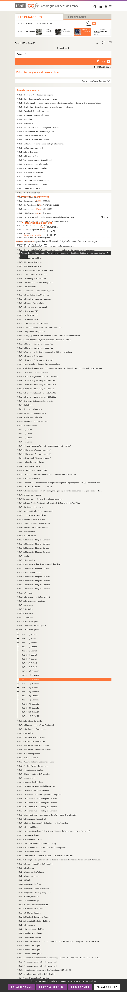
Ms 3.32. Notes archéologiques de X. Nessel (35, 360)
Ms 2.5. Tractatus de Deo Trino (30, 188)
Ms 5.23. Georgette (25, 593)
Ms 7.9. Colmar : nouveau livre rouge (33, 904)
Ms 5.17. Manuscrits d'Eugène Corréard (34, 568)
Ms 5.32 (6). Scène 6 (29, 655)
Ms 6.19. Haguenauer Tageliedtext (32, 819)
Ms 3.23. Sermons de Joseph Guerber (33, 323)
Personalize (80, 987)
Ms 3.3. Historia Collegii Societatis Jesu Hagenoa (38, 241)
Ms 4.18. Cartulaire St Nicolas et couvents (35, 486)
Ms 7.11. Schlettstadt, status (29, 913)
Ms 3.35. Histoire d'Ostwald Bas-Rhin (33, 372)
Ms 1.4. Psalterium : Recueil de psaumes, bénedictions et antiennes (45, 107)
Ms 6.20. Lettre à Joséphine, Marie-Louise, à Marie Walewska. (43, 823)
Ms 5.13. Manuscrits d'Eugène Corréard (34, 552)
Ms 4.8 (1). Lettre (25, 429)
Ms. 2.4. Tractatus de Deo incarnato (32, 184)
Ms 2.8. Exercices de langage (29, 201)
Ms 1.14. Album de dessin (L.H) (30, 148)
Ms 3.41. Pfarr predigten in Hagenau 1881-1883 (37, 397)
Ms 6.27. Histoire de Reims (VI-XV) (32, 851)
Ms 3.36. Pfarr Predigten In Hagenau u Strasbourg (38, 376)
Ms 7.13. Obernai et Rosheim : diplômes (34, 921)
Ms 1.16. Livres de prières (28, 156)
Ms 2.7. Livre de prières (27, 197)
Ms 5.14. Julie (23, 556)
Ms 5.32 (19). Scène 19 (30, 708)
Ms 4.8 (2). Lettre (25, 433)
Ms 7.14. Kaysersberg (26, 925)
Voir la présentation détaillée (94, 81)
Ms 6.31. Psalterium (26, 868)
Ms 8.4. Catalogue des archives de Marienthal (36, 974)
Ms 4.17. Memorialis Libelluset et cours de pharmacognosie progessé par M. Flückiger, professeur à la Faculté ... (60, 482)
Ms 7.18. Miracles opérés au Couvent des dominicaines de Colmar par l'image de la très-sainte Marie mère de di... (60, 941)
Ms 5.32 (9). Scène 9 (29, 667)
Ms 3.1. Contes (24, 233)
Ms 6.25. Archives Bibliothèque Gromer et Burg (37, 843)
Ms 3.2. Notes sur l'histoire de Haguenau (34, 237)
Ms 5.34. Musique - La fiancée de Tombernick (36, 725)
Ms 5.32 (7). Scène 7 (29, 659)
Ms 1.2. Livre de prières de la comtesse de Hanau (37, 99)
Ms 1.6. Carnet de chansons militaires (33, 115)
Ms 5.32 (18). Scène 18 (30, 704)
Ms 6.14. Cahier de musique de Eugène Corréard (37, 798)
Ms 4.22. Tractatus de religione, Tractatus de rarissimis (40, 499)
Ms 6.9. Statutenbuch (27, 778)
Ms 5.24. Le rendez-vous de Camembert (34, 597)
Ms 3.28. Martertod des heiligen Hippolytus (35, 348)
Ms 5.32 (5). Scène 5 (29, 650)
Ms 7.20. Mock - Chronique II (29, 949)
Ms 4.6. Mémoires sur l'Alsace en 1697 (33, 421)
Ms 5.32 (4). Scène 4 (29, 646)
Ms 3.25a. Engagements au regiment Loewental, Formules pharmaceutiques (49, 335)
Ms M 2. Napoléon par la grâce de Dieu (33, 978)
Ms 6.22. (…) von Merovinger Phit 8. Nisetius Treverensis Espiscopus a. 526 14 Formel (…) (54, 831)
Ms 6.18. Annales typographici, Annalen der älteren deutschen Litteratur (47, 815)
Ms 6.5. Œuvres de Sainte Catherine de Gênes (36, 761)
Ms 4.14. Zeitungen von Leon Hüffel (32, 470)
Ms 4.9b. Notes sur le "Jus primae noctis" (34, 454)
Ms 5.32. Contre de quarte (28, 629)
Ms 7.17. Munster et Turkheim (30, 937)
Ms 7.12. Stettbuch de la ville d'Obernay (34, 917)
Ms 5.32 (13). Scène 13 (30, 683)
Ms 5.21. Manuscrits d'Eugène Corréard (34, 584)
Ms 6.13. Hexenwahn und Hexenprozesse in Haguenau (40, 794)
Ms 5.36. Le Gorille (25, 733)
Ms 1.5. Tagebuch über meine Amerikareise (35, 111)
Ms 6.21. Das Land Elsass (28, 827)
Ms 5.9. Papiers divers (27, 535)
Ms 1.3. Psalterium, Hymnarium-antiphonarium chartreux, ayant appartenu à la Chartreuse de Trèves (59, 103)
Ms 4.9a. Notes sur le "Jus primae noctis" (34, 450)
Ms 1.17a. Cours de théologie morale (33, 164)
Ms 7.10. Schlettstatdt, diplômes (31, 908)
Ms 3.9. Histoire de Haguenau (30, 266)
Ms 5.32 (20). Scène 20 (30, 712)
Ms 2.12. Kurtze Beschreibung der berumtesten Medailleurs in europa (46, 217)
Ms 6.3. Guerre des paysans (29, 753)
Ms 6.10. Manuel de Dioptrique (30, 782)
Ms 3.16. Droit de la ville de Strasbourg (33, 295)
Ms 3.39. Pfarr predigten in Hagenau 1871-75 (36, 388)
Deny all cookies (51, 987)
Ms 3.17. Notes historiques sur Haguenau (34, 299)
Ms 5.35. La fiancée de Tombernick (32, 729)
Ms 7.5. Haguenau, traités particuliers (33, 888)
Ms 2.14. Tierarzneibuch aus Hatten (32, 225)
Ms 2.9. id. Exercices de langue (30, 205)
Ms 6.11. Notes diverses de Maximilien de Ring (36, 786)
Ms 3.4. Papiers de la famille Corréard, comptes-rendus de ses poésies (46, 246)
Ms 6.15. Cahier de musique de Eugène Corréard (37, 802)
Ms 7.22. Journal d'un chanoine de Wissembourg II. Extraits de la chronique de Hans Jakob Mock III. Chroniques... (60, 957)
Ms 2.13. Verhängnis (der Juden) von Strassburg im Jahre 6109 (43, 221)
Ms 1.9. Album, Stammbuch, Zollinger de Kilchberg (38, 127)
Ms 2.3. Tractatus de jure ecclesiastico (33, 180)
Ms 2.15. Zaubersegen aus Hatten (31, 229)
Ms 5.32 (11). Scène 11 (30, 675)
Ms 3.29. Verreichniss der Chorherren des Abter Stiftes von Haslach (45, 352)
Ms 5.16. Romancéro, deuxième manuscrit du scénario (40, 564)
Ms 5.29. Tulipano (25, 617)
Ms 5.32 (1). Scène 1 (29, 634)
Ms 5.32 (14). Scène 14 (30, 687)
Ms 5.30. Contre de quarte (28, 621)
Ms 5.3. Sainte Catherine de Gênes (32, 515)
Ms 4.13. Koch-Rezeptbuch (29, 466)
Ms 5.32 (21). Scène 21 (30, 716)
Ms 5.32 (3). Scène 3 (29, 642)
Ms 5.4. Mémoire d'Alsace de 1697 (31, 519)
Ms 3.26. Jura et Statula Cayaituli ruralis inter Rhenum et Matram (44, 339)
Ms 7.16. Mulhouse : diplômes (30, 933)
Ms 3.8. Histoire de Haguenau (30, 262)
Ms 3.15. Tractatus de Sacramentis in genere (36, 290)
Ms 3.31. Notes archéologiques (30, 356)
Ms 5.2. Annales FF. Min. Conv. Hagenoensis (35, 511)
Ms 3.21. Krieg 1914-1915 (28, 315)
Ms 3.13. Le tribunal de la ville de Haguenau (36, 282)
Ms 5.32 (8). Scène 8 (29, 663)
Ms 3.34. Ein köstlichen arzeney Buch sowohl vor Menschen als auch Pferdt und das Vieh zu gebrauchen (60, 368)
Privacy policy (107, 987)
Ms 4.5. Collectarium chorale (30, 417)
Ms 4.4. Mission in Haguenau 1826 (32, 413)
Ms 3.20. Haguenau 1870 (28, 311)
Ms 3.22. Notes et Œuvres (28, 319)
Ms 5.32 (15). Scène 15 (30, 691)
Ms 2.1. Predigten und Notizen (30, 172)
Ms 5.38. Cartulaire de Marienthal (31, 741)
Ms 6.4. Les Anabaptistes (28, 757)
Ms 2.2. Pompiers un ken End (29, 176)
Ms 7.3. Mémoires (25, 880)
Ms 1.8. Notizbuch (25, 123)
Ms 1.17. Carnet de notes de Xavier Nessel (35, 160)
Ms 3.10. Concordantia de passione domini (35, 270)
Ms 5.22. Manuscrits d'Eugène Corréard (34, 588)
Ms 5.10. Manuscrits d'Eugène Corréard (34, 539)
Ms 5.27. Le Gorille (25, 609)
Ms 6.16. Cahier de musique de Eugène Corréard (37, 806)
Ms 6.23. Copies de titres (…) (29, 835)
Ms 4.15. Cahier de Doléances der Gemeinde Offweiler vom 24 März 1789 (47, 474)
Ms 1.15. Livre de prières (28, 152)
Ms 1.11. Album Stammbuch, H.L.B (32, 135)
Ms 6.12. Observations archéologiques (33, 790)
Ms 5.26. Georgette (25, 605)
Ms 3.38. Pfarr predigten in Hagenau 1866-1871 (37, 384)
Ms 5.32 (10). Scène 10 (30, 671)
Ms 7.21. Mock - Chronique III (30, 953)
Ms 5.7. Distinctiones (26, 531)
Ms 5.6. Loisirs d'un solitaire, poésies (33, 527)
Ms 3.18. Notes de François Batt (31, 303)
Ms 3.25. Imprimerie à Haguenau (31, 331)
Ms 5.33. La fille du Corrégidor (30, 721)
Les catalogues (30, 17)
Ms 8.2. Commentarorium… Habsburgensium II (37, 966)
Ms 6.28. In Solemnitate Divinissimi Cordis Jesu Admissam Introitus (45, 855)
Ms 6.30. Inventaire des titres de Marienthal (35, 864)
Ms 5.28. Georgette (25, 613)
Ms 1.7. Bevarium (25, 119)
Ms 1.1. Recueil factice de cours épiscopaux (35, 94)
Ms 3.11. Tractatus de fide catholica (32, 274)
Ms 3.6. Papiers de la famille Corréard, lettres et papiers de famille (44, 254)
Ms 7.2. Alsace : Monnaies (28, 876)
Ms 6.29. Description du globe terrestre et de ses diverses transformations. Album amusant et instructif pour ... (60, 859)
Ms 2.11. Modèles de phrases (29, 213)
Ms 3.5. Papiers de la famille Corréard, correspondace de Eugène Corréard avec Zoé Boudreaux (56, 250)
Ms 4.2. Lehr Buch (25, 405)
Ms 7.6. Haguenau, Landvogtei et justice (34, 892)
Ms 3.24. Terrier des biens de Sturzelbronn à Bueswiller (40, 327)
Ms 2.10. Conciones (26, 209)
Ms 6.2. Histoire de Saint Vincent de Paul (34, 749)
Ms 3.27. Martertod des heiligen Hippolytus (35, 344)
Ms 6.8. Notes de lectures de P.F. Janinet (34, 774)
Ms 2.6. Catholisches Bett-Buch (31, 192)
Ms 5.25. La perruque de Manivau (31, 601)
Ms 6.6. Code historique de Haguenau (33, 766)
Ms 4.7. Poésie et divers (27, 425)
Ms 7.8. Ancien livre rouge (28, 900)
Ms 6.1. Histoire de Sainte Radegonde (33, 745)
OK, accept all (21, 987)
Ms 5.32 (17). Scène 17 (30, 699)
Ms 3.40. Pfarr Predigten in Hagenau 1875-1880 (37, 393)
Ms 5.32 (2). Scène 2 (29, 638)
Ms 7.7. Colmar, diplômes (28, 896)
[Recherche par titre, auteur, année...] (60, 23)
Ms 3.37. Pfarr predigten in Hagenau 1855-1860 (37, 380)
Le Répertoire (76, 17)
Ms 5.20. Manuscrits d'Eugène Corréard (34, 580)
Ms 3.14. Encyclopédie (27, 286)
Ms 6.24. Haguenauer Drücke (29, 839)
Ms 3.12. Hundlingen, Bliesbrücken (32, 278)
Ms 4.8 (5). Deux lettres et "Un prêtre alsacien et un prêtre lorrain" (44, 446)
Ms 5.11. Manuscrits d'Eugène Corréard (34, 544)
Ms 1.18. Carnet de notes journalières (33, 168)
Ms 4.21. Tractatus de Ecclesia (30, 495)
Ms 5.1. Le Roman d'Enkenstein (30, 507)
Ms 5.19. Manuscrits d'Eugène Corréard (34, 576)
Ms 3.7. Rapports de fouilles (29, 258)
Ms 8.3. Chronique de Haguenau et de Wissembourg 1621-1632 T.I (44, 970)
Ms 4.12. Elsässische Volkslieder (31, 462)
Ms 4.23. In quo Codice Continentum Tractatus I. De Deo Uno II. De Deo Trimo (49, 503)
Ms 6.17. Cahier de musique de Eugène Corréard (37, 810)
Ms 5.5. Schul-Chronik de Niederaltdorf (34, 523)
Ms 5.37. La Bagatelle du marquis (31, 737)
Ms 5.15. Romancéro (26, 560)
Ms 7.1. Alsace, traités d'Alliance (31, 872)
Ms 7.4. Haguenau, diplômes (29, 884)
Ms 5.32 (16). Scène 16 (30, 695)
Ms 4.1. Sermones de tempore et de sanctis (35, 401)
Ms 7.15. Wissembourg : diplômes (31, 929)
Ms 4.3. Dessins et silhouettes (30, 409)
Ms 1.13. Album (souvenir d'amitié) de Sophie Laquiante (41, 143)
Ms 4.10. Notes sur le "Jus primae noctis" (34, 458)
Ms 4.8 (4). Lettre (25, 441)
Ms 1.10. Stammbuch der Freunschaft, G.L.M (36, 131)
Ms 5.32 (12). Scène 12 (30, 679)
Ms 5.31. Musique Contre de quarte (32, 625)
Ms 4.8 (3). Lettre (25, 437)
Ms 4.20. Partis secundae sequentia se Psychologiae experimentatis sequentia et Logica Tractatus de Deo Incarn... (60, 490)
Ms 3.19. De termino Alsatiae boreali (32, 307)
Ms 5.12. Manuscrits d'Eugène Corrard (33, 548)
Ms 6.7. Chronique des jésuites (30, 770)
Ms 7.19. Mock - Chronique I (29, 945)
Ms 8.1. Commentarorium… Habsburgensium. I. (37, 962)
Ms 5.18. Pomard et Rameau (29, 572)
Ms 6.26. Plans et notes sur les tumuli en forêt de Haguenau (42, 847)
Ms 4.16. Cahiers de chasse (29, 478)
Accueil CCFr (20, 43)
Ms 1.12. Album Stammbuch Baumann (33, 139)
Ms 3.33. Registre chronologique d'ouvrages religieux (39, 364)
